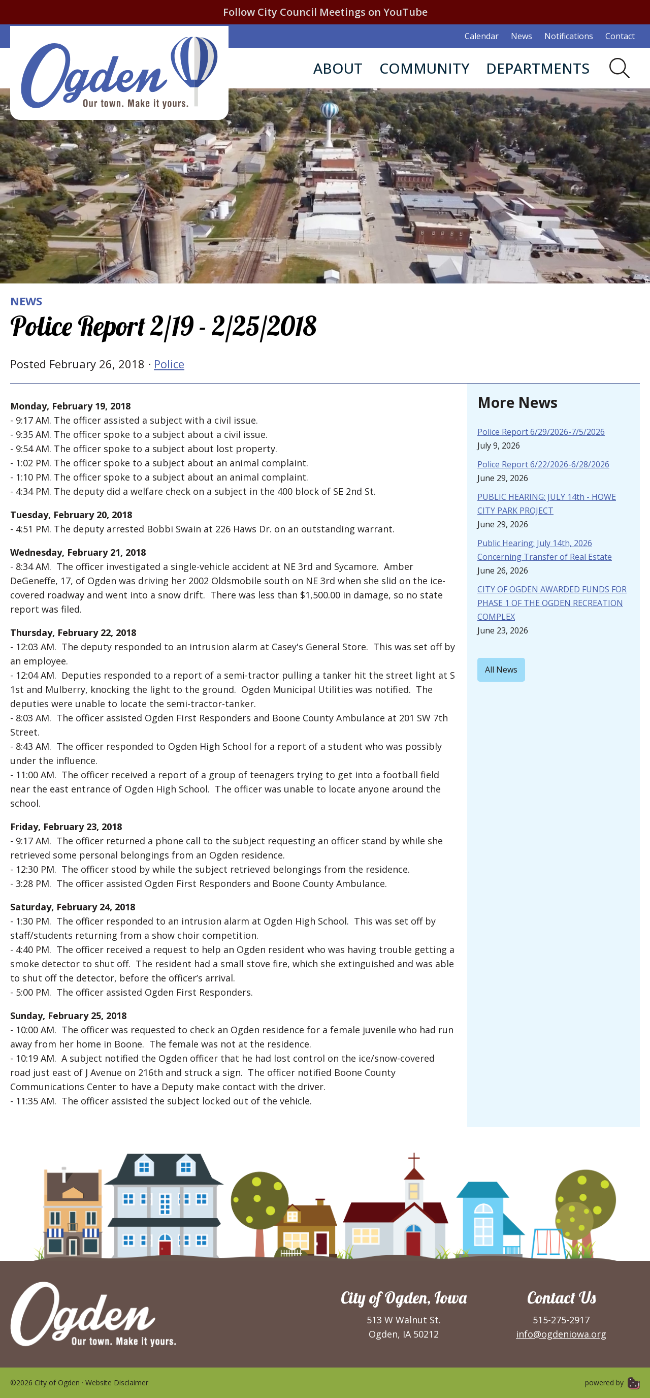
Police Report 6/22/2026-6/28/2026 (543, 464)
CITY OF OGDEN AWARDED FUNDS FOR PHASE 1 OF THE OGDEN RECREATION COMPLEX (552, 603)
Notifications (568, 36)
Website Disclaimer (116, 1382)
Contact (620, 36)
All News (501, 669)
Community (424, 68)
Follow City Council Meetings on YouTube (325, 12)
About (338, 68)
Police (169, 363)
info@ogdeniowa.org (561, 1334)
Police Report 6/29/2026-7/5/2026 (541, 431)
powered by (612, 1382)
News (521, 36)
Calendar (482, 36)
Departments (538, 68)
